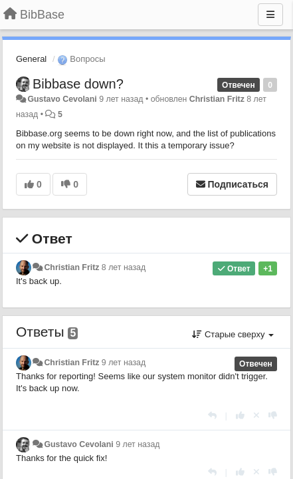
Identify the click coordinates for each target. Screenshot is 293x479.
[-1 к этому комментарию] (272, 415)
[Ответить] (212, 415)
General (31, 59)
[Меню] (270, 14)
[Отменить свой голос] (256, 415)
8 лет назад (124, 267)
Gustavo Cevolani (61, 99)
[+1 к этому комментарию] (240, 415)
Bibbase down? (78, 84)
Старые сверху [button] (233, 334)
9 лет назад (124, 362)
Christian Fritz (216, 99)
